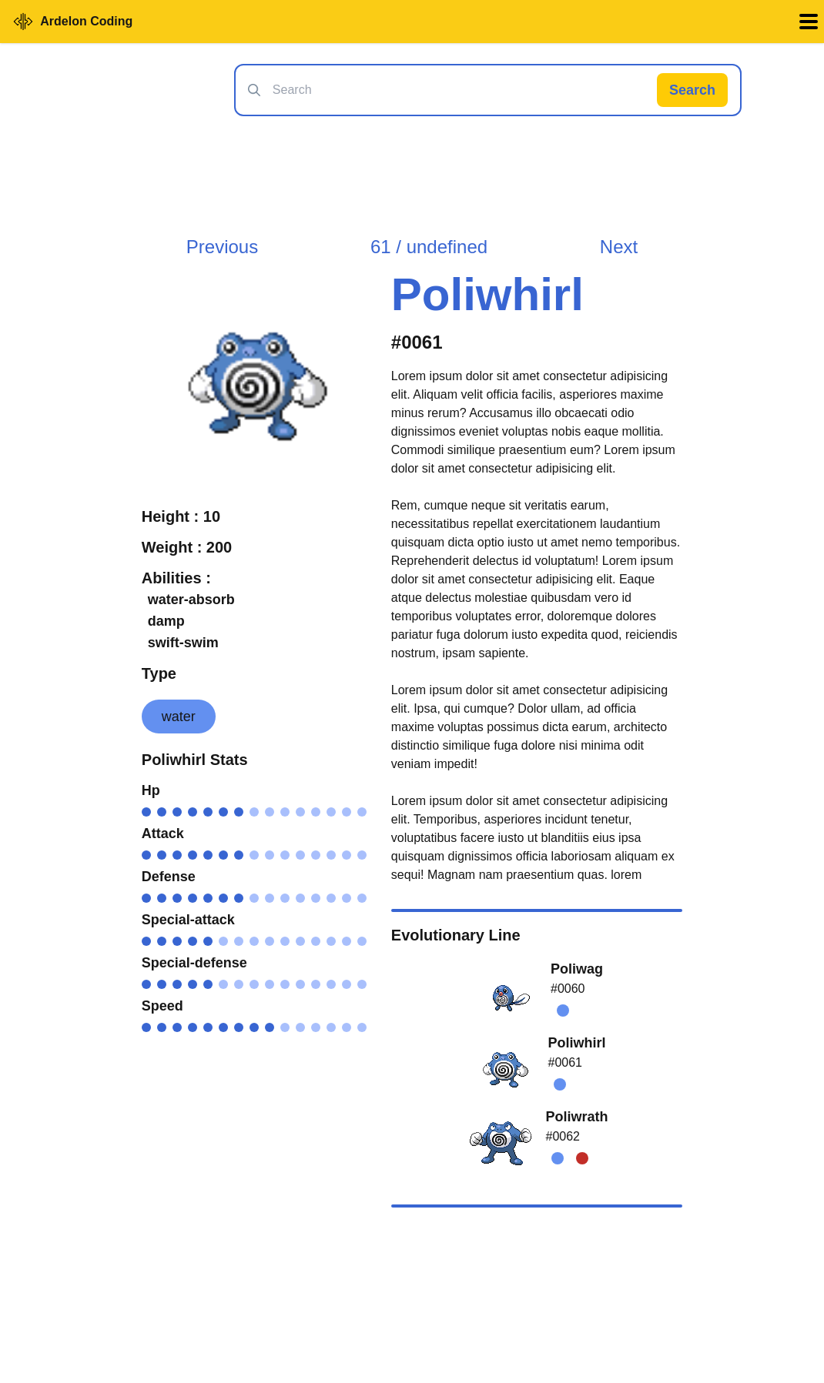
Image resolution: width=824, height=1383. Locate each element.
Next (619, 246)
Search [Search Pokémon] (692, 90)
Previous (222, 246)
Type (159, 673)
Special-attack (188, 919)
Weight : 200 (187, 547)
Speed (162, 1006)
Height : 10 (181, 516)
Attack (163, 833)
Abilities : (176, 578)
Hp (151, 790)
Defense (169, 876)
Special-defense (194, 962)
